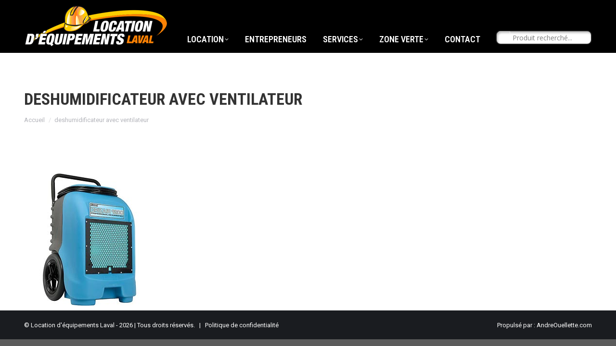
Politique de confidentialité (242, 325)
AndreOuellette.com (564, 325)
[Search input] (548, 55)
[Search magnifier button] (503, 55)
